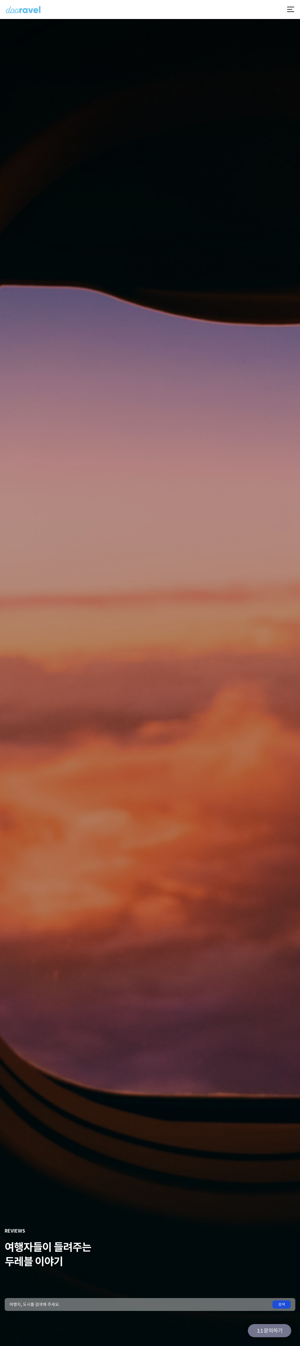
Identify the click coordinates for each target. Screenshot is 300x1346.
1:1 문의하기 (269, 1330)
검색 (281, 1304)
